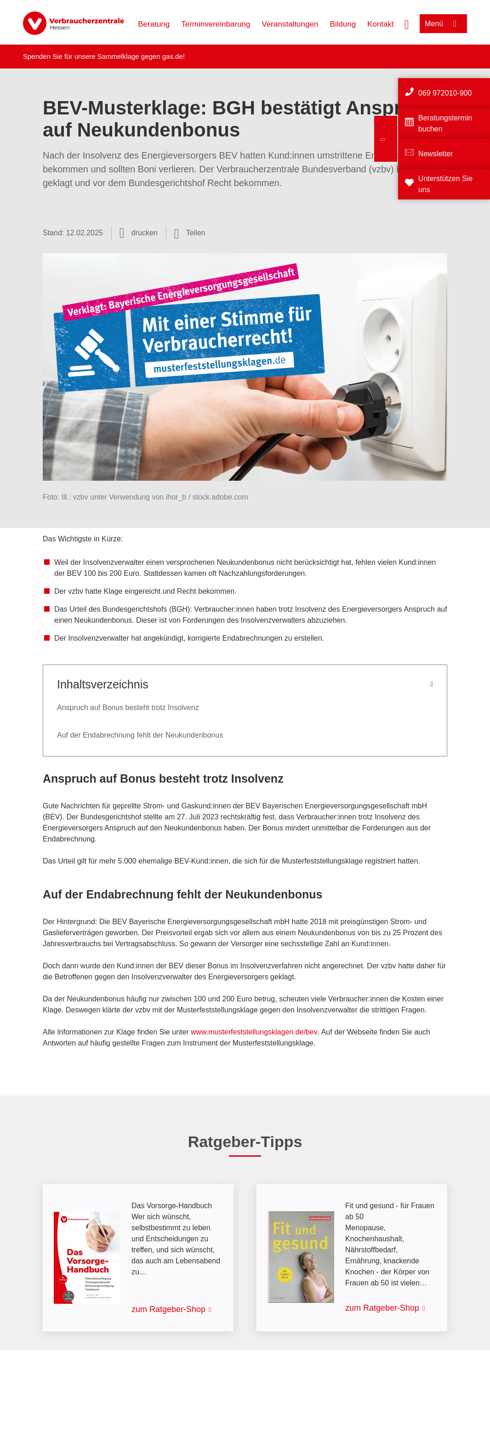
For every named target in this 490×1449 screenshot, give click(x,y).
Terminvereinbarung (215, 24)
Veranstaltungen (290, 24)
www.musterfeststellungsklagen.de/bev (254, 1032)
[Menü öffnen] (443, 23)
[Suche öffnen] (407, 23)
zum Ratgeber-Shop (168, 1309)
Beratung (154, 24)
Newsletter (435, 154)
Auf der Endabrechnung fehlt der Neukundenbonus (140, 735)
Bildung (343, 24)
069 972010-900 (445, 93)
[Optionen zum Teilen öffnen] (190, 233)
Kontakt (380, 24)
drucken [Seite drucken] (144, 233)
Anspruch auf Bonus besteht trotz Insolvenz (128, 707)
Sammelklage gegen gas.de (140, 56)
